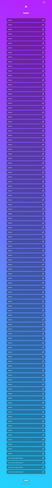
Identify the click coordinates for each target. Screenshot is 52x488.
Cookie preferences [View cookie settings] (26, 483)
